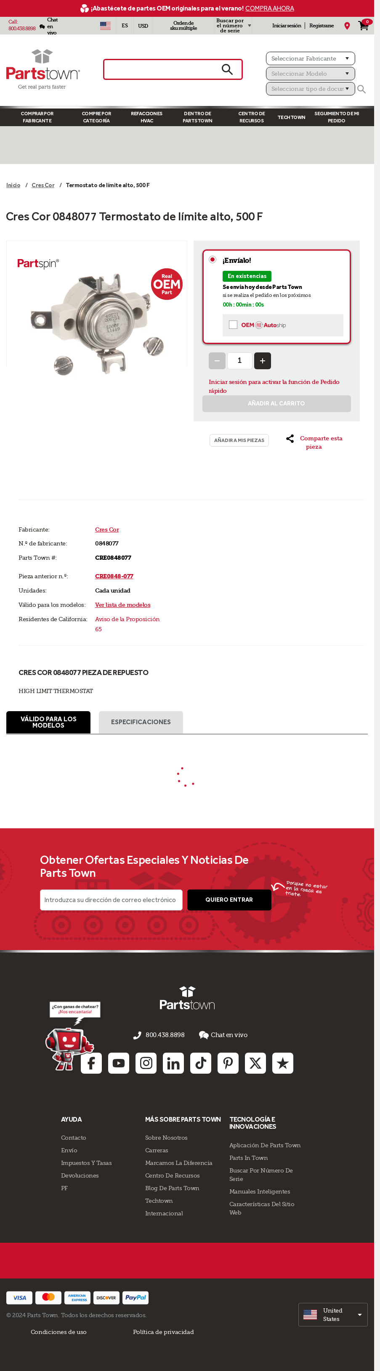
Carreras (156, 1149)
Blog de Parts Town (172, 1187)
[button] (313, 443)
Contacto (73, 1136)
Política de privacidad (163, 1331)
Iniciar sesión (286, 26)
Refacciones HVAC (146, 117)
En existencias (247, 276)
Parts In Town (248, 1157)
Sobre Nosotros (166, 1136)
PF (64, 1187)
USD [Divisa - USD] (143, 26)
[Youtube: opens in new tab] (118, 1061)
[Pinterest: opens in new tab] (228, 1061)
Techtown (159, 1199)
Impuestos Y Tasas (86, 1162)
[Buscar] (361, 89)
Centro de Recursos (251, 117)
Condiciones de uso (59, 1331)
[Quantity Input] (239, 360)
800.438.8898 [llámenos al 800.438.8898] (165, 1036)
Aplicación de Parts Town (265, 1144)
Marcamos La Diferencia (179, 1162)
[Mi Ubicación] (347, 25)
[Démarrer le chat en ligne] (72, 1036)
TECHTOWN (291, 117)
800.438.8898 (21, 29)
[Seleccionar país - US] (105, 25)
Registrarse (321, 26)
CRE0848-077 (114, 576)
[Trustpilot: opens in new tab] (282, 1061)
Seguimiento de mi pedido (336, 117)
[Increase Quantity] (262, 360)
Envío (69, 1149)
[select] (333, 1314)
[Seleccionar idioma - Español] (125, 25)
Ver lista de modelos (122, 605)
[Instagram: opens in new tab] (146, 1061)
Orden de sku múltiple (183, 25)
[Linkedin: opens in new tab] (173, 1061)
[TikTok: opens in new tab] (200, 1061)
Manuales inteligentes (259, 1190)
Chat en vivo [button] (220, 1036)
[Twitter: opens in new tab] (255, 1061)
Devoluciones (80, 1174)
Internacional (164, 1212)
